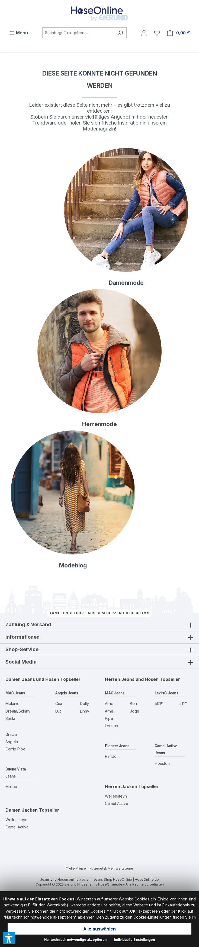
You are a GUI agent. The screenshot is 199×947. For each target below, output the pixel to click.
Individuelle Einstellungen (134, 940)
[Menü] (18, 32)
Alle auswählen (99, 929)
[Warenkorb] (178, 32)
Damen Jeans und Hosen (32, 679)
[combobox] (78, 32)
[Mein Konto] (143, 32)
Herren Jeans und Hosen (132, 679)
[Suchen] (120, 32)
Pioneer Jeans (117, 746)
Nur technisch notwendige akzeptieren (75, 940)
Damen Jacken (21, 810)
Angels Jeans (66, 693)
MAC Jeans (15, 693)
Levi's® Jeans (166, 693)
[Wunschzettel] (156, 32)
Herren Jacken (121, 786)
